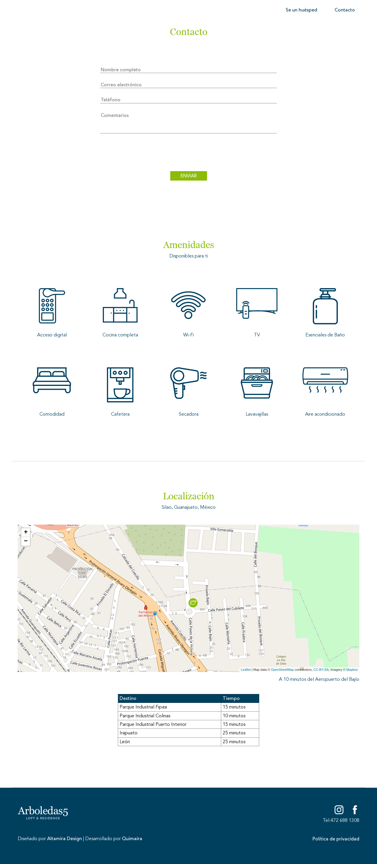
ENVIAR (189, 176)
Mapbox (352, 669)
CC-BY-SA (321, 669)
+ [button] (26, 532)
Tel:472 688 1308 (341, 820)
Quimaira (132, 839)
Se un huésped (301, 10)
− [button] (26, 541)
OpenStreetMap (282, 669)
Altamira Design (64, 839)
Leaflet (246, 669)
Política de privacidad (335, 839)
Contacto (345, 10)
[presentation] (188, 153)
